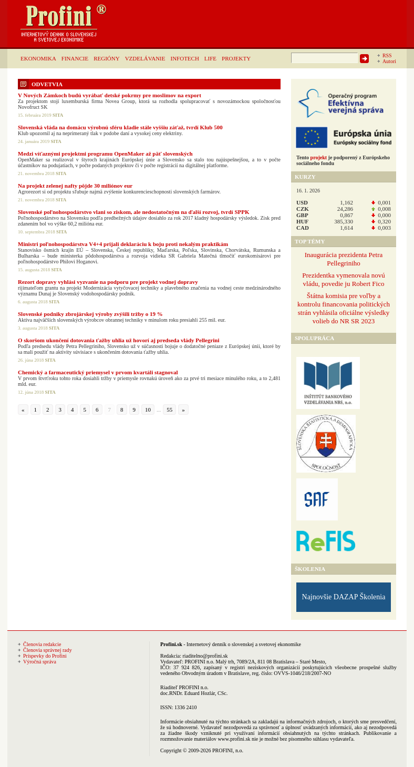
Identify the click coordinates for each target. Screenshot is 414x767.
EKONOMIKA (38, 58)
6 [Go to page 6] (97, 409)
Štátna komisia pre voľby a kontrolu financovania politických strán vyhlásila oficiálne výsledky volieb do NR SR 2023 (343, 308)
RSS (387, 55)
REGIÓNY (107, 58)
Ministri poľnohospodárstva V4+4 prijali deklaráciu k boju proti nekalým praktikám (123, 244)
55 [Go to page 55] (169, 409)
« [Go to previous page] (23, 409)
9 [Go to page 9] (134, 409)
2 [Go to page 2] (47, 409)
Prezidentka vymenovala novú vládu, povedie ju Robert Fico (343, 279)
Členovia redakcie (42, 644)
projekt (318, 157)
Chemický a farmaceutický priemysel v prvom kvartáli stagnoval (98, 372)
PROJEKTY (236, 58)
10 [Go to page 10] (148, 409)
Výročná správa (39, 661)
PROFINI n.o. (199, 661)
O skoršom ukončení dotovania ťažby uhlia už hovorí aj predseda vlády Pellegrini (119, 340)
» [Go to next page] (183, 409)
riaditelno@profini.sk (204, 656)
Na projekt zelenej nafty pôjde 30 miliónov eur (75, 185)
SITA (58, 115)
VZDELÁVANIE (145, 58)
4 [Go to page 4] (72, 409)
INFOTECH (184, 58)
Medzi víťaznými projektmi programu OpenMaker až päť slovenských (105, 153)
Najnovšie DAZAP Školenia (344, 597)
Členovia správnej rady (47, 650)
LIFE (210, 58)
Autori (389, 61)
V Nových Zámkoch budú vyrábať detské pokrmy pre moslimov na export (109, 95)
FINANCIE (74, 58)
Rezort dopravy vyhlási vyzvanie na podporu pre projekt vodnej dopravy (108, 282)
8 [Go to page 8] (121, 409)
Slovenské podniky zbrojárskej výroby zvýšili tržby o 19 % (90, 314)
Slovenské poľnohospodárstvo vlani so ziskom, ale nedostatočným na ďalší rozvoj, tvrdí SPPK (134, 212)
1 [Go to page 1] (35, 409)
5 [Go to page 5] (85, 409)
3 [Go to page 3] (60, 409)
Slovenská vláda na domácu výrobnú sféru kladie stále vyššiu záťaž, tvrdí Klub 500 (120, 127)
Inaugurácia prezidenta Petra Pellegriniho (344, 259)
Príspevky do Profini (45, 656)
